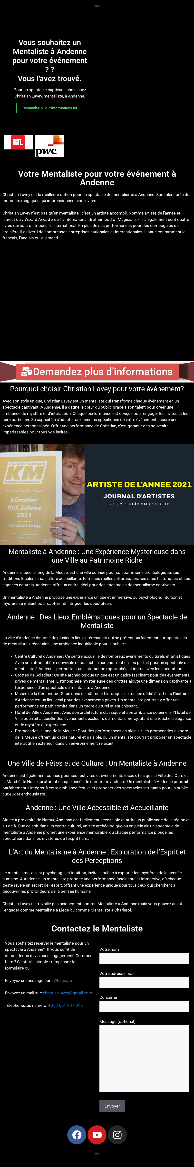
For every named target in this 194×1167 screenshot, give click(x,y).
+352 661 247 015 (65, 1005)
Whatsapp (62, 980)
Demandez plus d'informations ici (49, 108)
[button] (97, 6)
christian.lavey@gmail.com (67, 992)
